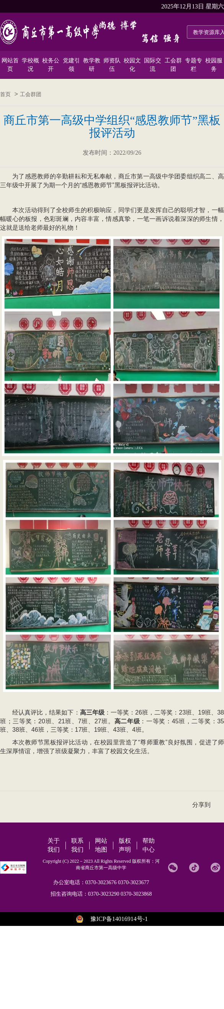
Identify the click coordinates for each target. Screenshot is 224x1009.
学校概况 (30, 64)
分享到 (201, 804)
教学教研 (91, 64)
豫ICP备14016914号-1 (119, 919)
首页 (5, 94)
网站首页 (10, 64)
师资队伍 (112, 64)
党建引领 (71, 64)
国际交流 (152, 64)
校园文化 (132, 64)
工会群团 (173, 64)
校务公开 (50, 64)
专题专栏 (193, 64)
